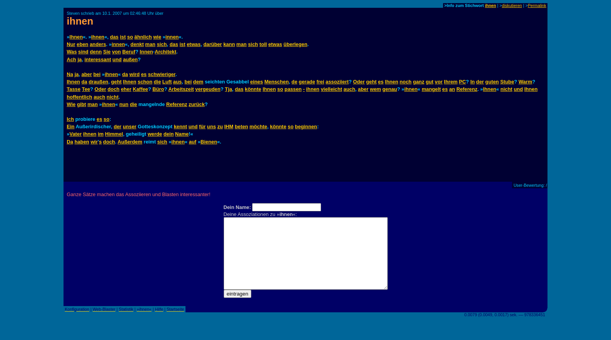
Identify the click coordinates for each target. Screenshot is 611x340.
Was (72, 52)
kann (229, 44)
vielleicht (331, 89)
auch (349, 89)
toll (263, 44)
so (130, 37)
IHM (228, 126)
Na (70, 74)
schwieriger (161, 74)
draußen (98, 82)
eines (256, 82)
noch (406, 82)
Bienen (209, 142)
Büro (158, 89)
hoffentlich (79, 97)
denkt (137, 44)
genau (389, 89)
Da (70, 142)
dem (198, 82)
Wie (71, 104)
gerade (307, 82)
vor (439, 82)
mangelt (431, 89)
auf (192, 142)
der (480, 82)
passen (293, 89)
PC (462, 82)
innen (171, 37)
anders (98, 44)
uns (211, 126)
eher (126, 89)
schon (145, 82)
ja (80, 59)
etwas (194, 44)
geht (116, 82)
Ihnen (76, 37)
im (101, 134)
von (116, 52)
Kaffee (140, 89)
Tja (228, 89)
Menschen (276, 82)
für (202, 126)
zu (220, 126)
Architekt (165, 52)
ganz (418, 82)
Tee (86, 89)
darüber (212, 44)
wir (94, 142)
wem (375, 89)
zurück (197, 104)
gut (429, 82)
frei (320, 82)
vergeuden (208, 89)
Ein (70, 126)
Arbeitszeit (181, 89)
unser (129, 126)
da (125, 74)
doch (114, 89)
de (294, 82)
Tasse (73, 89)
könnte (253, 89)
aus (177, 82)
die (157, 82)
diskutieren (512, 5)
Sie (107, 52)
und (117, 59)
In (472, 82)
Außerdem (130, 142)
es (144, 74)
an (452, 89)
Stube (507, 82)
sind (83, 52)
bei (97, 74)
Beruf (128, 52)
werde (155, 134)
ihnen (490, 5)
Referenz (466, 89)
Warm (525, 82)
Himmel (114, 134)
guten (492, 82)
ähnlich (143, 37)
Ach (71, 59)
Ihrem (450, 82)
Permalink (537, 5)
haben (81, 142)
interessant (98, 59)
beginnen (306, 126)
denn (96, 52)
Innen (146, 52)
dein (168, 134)
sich (162, 44)
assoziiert (337, 82)
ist (123, 37)
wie (157, 37)
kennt (180, 126)
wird (134, 74)
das (114, 37)
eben (82, 44)
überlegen (295, 44)
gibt (81, 104)
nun (123, 104)
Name (182, 134)
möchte (258, 126)
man (150, 44)
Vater (75, 134)
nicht (506, 89)
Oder (359, 82)
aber (86, 74)
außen (130, 59)
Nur (71, 44)
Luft (167, 82)
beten (241, 126)
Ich (70, 119)
